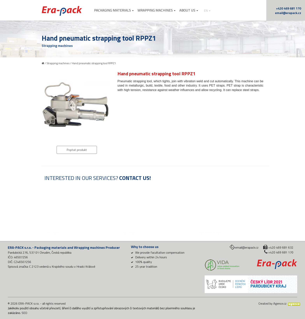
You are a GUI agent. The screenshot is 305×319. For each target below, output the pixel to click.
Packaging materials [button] (114, 10)
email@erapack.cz (288, 13)
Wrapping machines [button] (157, 10)
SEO (24, 312)
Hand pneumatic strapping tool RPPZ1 (94, 63)
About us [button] (189, 10)
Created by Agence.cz (273, 303)
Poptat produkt (77, 149)
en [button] (207, 10)
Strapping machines (58, 63)
